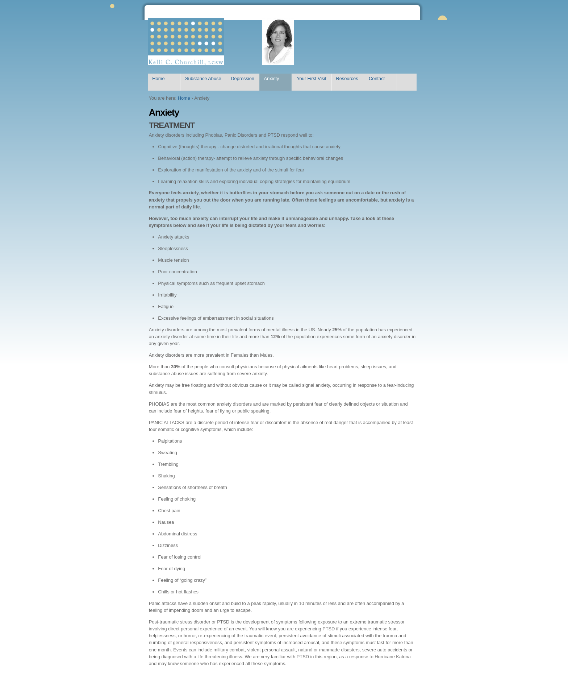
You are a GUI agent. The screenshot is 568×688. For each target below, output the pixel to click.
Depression (242, 78)
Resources (347, 78)
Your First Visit (311, 78)
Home (158, 78)
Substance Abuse (203, 78)
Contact (377, 78)
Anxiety (271, 78)
